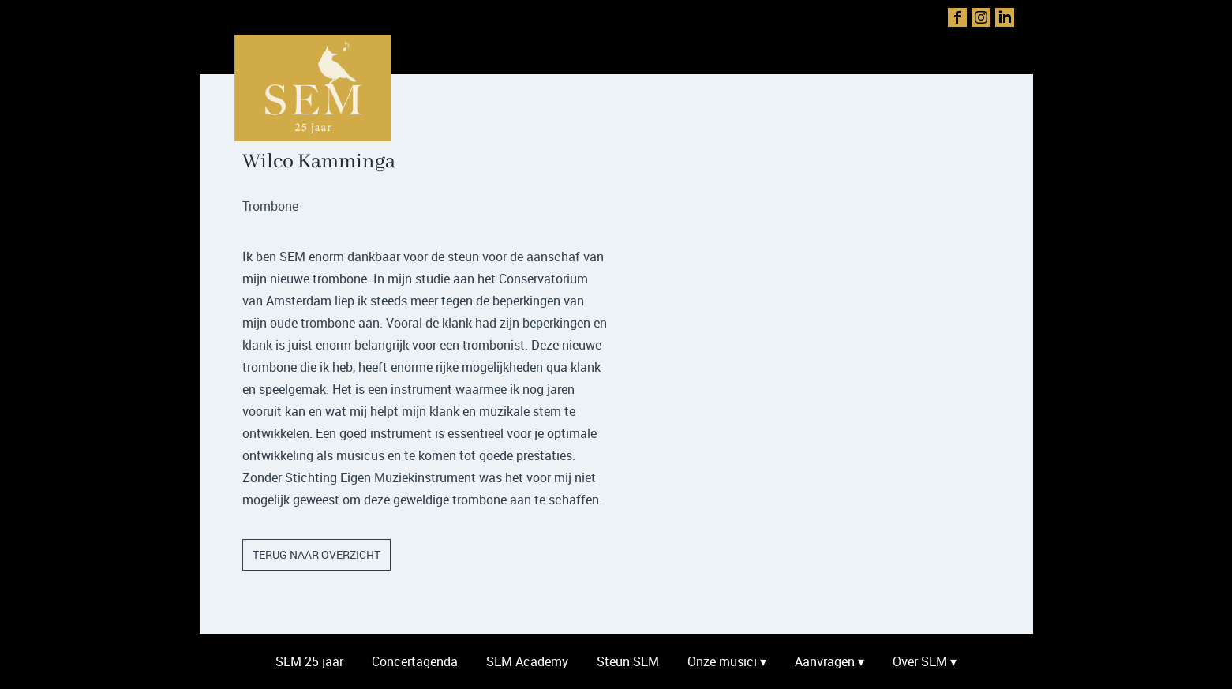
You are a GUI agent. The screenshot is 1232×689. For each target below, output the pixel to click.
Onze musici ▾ (726, 661)
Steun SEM (628, 661)
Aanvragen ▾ (829, 661)
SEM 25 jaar (309, 661)
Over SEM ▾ (925, 661)
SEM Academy (527, 661)
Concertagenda (415, 661)
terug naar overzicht (316, 554)
